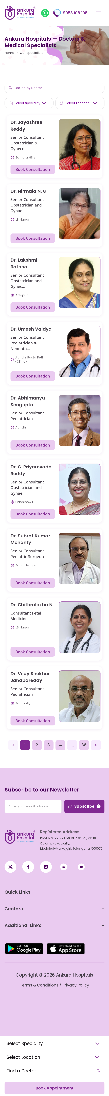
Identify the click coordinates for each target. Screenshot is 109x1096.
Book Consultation (32, 169)
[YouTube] (81, 867)
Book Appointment (55, 1088)
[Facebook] (10, 867)
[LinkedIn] (63, 867)
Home (9, 53)
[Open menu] (98, 13)
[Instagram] (46, 867)
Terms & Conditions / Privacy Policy (54, 985)
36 (83, 745)
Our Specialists (31, 53)
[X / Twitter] (28, 867)
